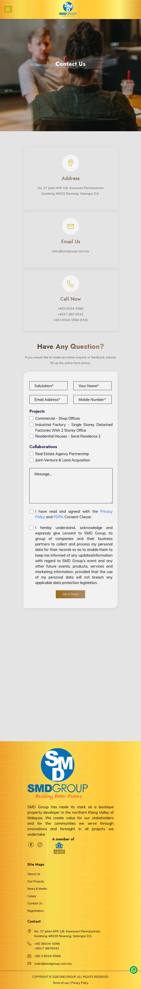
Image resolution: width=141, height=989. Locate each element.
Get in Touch (70, 594)
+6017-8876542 (46, 948)
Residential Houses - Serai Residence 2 (67, 436)
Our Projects (35, 881)
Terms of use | (61, 983)
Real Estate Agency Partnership (62, 453)
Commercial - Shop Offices (57, 418)
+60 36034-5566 (47, 944)
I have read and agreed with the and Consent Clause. (74, 514)
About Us (33, 874)
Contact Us (34, 903)
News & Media (37, 888)
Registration (35, 911)
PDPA (58, 516)
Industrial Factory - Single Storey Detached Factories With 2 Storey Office (74, 427)
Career (31, 896)
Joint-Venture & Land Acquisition (62, 460)
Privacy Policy (79, 983)
